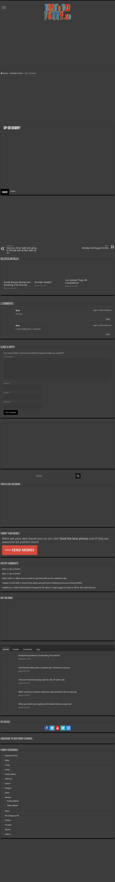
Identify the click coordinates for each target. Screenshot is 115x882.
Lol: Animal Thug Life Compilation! (76, 281)
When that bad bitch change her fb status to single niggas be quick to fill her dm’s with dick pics (55, 587)
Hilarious (8, 779)
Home (4, 73)
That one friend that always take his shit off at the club (42, 680)
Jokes (7, 793)
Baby (7, 760)
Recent (6, 649)
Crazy (7, 765)
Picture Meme (13, 801)
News (7, 811)
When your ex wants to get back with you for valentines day (41, 578)
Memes (8, 797)
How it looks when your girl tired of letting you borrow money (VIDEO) (52, 583)
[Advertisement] (57, 44)
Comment (8, 357)
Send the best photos (74, 538)
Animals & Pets (16, 73)
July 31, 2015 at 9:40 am (102, 310)
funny (7, 769)
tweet (12, 191)
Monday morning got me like (93, 247)
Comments (27, 649)
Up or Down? (15, 569)
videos (8, 834)
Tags (38, 649)
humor (8, 783)
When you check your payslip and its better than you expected (45, 704)
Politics (8, 820)
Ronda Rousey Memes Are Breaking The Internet (17, 283)
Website (7, 402)
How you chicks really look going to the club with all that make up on (22, 249)
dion (18, 310)
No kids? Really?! (43, 282)
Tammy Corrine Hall (10, 583)
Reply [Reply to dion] (108, 319)
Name (7, 383)
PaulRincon (6, 587)
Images (8, 788)
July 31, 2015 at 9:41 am (102, 325)
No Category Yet (12, 816)
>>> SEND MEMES (19, 550)
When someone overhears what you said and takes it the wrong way (48, 692)
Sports (8, 829)
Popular (15, 649)
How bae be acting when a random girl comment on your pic (44, 668)
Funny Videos (10, 774)
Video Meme (12, 805)
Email (7, 392)
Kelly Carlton (7, 578)
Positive (8, 825)
